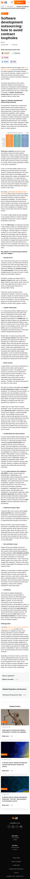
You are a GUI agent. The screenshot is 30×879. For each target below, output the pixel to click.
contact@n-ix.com (15, 823)
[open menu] (28, 2)
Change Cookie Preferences (16, 869)
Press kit (16, 872)
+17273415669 (15, 838)
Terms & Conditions (16, 861)
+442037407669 (15, 848)
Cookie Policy (16, 865)
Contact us (20, 2)
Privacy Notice (16, 857)
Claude (5, 57)
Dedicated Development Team (12, 695)
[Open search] (12, 2)
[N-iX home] (4, 2)
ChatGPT (6, 53)
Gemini (5, 62)
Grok (13, 62)
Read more (5, 736)
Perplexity (16, 53)
